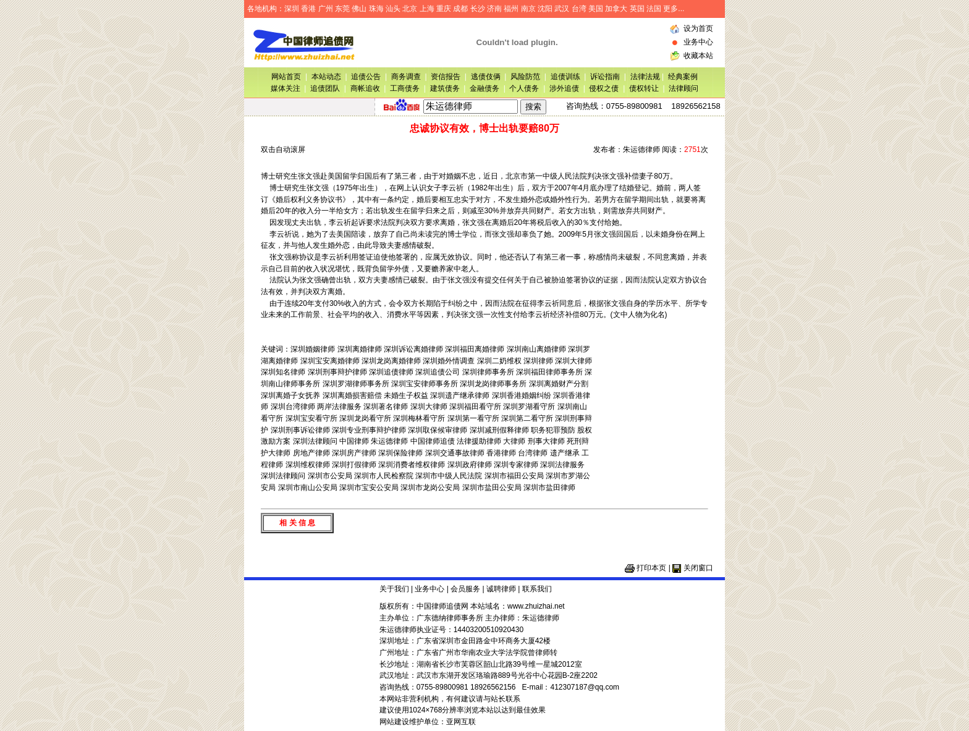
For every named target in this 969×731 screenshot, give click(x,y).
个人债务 (524, 88)
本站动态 (326, 76)
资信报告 (445, 76)
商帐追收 (365, 88)
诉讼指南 (605, 76)
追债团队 (325, 88)
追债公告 (366, 76)
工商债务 (405, 88)
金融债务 (484, 88)
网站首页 (286, 76)
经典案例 (683, 76)
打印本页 (651, 568)
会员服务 (465, 589)
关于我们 (394, 589)
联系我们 (537, 589)
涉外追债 (564, 88)
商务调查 (406, 76)
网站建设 (394, 721)
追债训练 (565, 76)
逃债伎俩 (486, 76)
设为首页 (698, 28)
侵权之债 (604, 88)
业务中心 (698, 42)
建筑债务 (445, 88)
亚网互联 (461, 721)
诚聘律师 (501, 589)
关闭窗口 (698, 568)
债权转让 (644, 88)
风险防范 (525, 76)
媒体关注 (285, 88)
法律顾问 (683, 88)
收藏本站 (698, 55)
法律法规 (646, 76)
